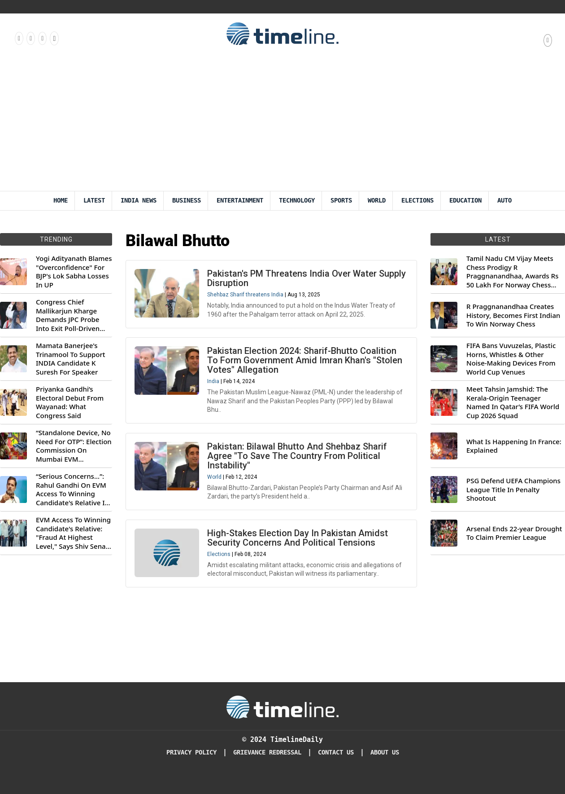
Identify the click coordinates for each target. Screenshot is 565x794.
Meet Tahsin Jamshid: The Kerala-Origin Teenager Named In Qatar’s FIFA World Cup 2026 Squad (512, 402)
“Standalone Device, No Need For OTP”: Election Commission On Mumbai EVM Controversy (74, 445)
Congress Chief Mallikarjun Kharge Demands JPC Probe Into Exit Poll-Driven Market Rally (68, 315)
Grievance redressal (267, 752)
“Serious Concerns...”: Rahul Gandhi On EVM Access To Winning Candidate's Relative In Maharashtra (72, 489)
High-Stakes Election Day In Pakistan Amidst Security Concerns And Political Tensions (298, 539)
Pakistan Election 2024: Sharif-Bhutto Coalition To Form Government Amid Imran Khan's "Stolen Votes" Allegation (305, 361)
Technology (297, 200)
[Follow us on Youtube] (53, 38)
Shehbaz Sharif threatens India (246, 295)
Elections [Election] (417, 200)
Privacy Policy (191, 752)
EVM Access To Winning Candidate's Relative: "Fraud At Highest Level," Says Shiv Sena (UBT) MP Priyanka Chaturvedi (73, 533)
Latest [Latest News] (94, 200)
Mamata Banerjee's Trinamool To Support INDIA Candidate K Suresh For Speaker (70, 358)
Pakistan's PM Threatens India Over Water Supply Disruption (307, 279)
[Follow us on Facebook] (18, 38)
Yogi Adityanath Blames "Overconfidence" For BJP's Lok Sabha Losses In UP (74, 271)
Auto (504, 200)
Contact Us (336, 752)
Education (465, 200)
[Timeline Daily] (282, 706)
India (214, 382)
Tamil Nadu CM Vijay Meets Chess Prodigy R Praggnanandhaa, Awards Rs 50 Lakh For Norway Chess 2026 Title (512, 271)
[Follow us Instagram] (30, 38)
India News (138, 200)
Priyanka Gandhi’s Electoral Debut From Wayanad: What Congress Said (70, 402)
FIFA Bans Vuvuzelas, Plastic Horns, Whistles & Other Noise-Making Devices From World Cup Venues (511, 358)
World (377, 200)
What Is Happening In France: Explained (513, 446)
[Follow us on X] (42, 38)
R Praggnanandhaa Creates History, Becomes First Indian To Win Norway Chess (513, 315)
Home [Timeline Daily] (60, 200)
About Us (384, 752)
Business (186, 200)
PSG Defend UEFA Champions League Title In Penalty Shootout (513, 489)
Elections (219, 556)
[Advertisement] (282, 123)
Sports (341, 200)
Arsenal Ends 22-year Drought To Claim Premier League (514, 533)
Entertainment (240, 200)
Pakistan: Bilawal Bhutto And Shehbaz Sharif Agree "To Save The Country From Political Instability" (297, 457)
